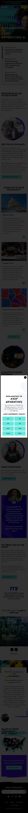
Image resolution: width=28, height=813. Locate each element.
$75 (20, 423)
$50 (8, 423)
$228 (20, 428)
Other (20, 433)
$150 (8, 428)
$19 (8, 418)
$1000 (8, 433)
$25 (20, 418)
